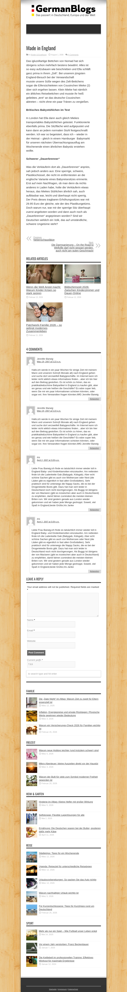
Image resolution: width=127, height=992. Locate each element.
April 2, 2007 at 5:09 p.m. (48, 460)
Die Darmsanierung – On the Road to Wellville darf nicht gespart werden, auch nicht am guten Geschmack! (71, 246)
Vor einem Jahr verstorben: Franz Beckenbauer (64, 944)
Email (30, 630)
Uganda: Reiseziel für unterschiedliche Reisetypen (65, 866)
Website (31, 641)
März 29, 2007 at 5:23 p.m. (49, 362)
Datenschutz (73, 989)
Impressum (62, 989)
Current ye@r (35, 660)
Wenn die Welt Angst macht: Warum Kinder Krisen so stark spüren (43, 290)
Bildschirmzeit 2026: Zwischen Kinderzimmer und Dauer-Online (82, 290)
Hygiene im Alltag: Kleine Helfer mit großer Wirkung (66, 801)
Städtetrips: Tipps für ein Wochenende (59, 853)
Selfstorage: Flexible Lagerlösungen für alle (62, 815)
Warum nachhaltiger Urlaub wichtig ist (59, 892)
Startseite (52, 989)
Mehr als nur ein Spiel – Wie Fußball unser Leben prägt (68, 931)
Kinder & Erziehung (38, 55)
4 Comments (73, 55)
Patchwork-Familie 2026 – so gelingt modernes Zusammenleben (44, 328)
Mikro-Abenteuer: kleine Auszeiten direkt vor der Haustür (68, 763)
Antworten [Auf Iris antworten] (94, 510)
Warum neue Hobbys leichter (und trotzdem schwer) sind (69, 750)
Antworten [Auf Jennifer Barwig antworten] (94, 399)
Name (30, 620)
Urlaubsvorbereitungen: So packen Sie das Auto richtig (67, 879)
